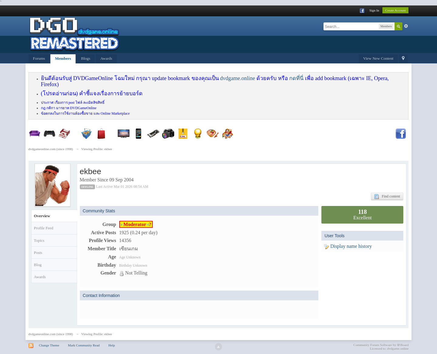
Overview (42, 216)
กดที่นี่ (296, 78)
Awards (106, 58)
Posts (38, 252)
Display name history (348, 246)
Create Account (395, 10)
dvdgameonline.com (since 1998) (51, 334)
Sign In (374, 10)
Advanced (406, 26)
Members (63, 58)
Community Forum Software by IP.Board (381, 345)
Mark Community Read (84, 345)
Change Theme (49, 345)
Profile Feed (43, 228)
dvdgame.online (237, 78)
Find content (387, 196)
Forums (39, 58)
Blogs (85, 58)
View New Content (378, 58)
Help (111, 345)
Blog (38, 264)
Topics (39, 240)
